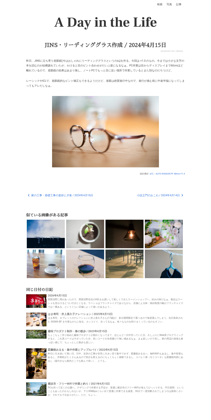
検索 (159, 4)
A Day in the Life (105, 22)
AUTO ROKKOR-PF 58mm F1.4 (170, 173)
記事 (178, 4)
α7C (152, 173)
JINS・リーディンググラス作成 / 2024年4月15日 (105, 45)
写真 (169, 4)
